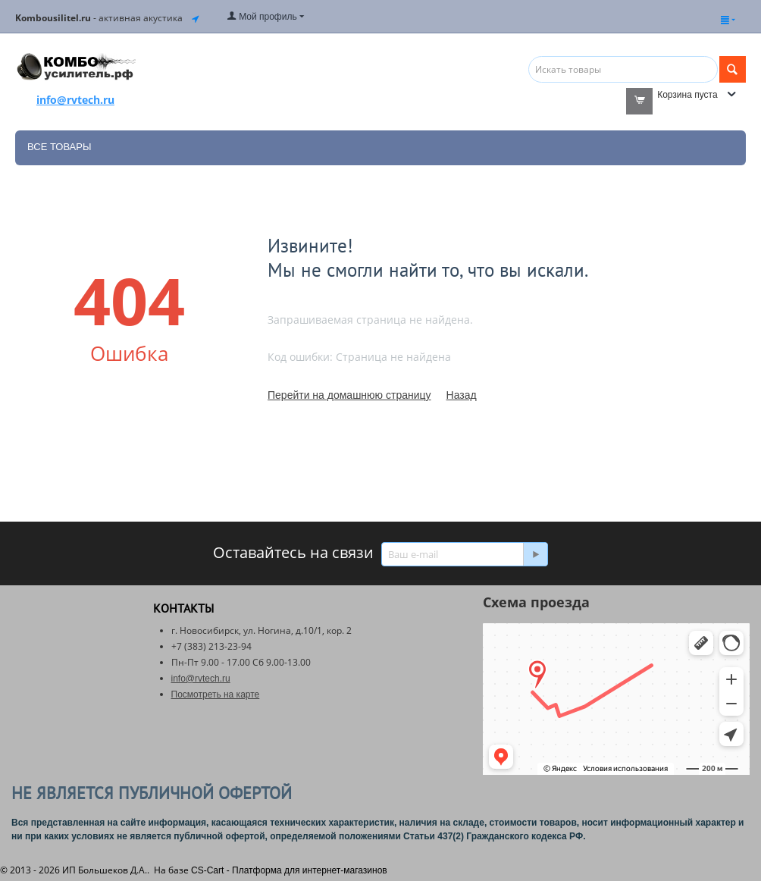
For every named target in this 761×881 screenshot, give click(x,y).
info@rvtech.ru (200, 678)
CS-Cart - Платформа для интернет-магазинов (289, 870)
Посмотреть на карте (215, 694)
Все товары (59, 146)
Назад (461, 395)
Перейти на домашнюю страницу (349, 395)
